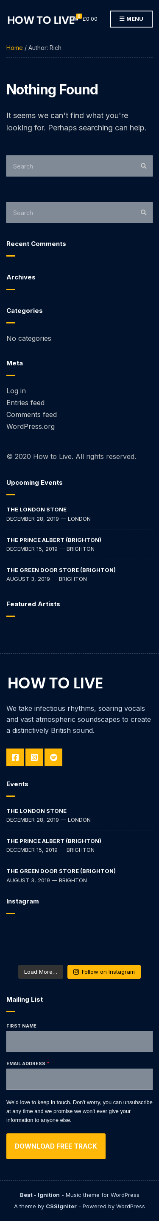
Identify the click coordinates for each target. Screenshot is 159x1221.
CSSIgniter (61, 1206)
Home (14, 47)
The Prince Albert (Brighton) (53, 539)
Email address (25, 1063)
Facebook (15, 757)
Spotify (53, 757)
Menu (131, 19)
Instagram (34, 757)
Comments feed (31, 414)
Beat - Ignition (40, 1194)
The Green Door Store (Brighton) (61, 569)
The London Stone (36, 509)
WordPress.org (30, 426)
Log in (16, 391)
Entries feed (25, 402)
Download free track (56, 1146)
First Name (21, 1026)
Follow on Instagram (104, 971)
